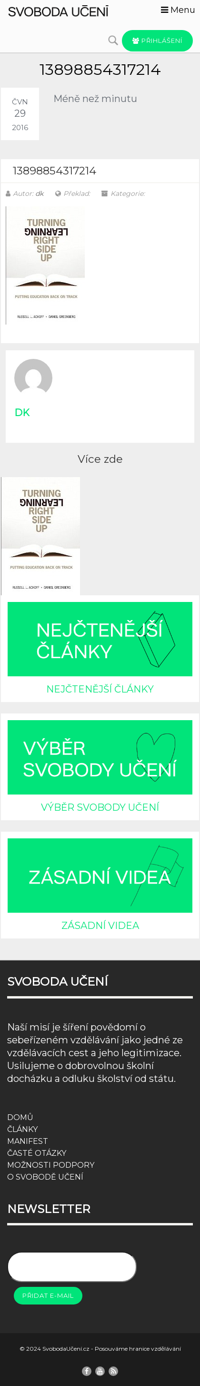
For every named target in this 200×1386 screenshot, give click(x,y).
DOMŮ (20, 1117)
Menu (178, 10)
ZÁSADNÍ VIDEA (100, 925)
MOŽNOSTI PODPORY (50, 1165)
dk (39, 193)
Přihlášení (157, 40)
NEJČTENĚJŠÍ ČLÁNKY (100, 689)
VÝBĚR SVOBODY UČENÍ (100, 807)
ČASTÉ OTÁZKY (36, 1153)
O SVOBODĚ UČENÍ (45, 1177)
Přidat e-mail (48, 1295)
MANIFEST (27, 1141)
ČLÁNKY (22, 1129)
